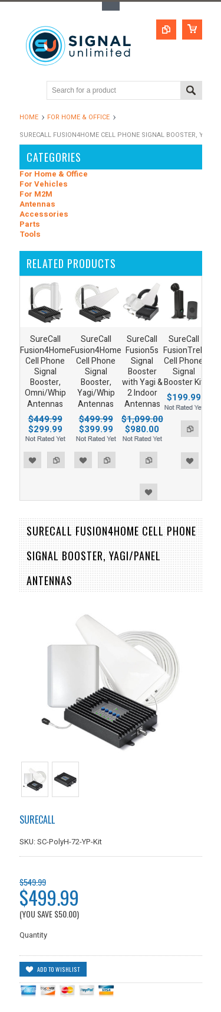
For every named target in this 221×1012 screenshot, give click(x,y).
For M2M (35, 195)
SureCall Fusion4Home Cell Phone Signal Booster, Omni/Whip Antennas (45, 371)
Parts (29, 225)
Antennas (37, 205)
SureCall (37, 819)
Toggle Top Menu (111, 6)
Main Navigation (29, 91)
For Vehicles (43, 184)
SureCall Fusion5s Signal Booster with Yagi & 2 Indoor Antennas (142, 371)
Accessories (43, 215)
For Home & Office (78, 117)
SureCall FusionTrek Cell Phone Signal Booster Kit (183, 361)
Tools (30, 235)
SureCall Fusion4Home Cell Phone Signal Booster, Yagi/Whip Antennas (96, 371)
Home (28, 117)
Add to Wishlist (32, 460)
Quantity (33, 935)
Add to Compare (56, 460)
